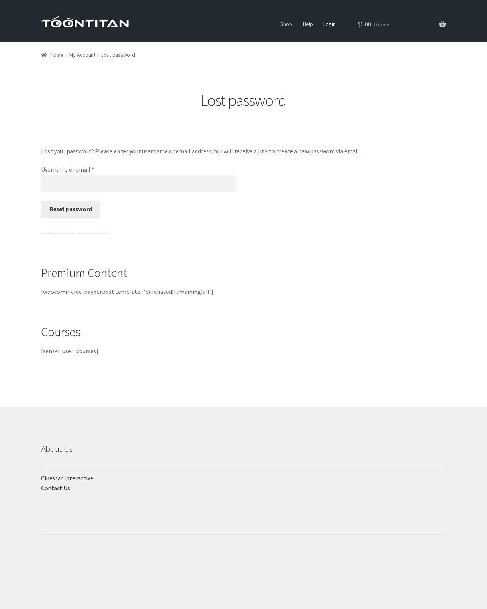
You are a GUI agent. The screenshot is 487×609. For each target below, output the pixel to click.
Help (308, 24)
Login (329, 24)
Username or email (79, 169)
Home (57, 54)
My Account (82, 54)
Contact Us (55, 488)
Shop (286, 24)
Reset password (71, 209)
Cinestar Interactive (67, 478)
